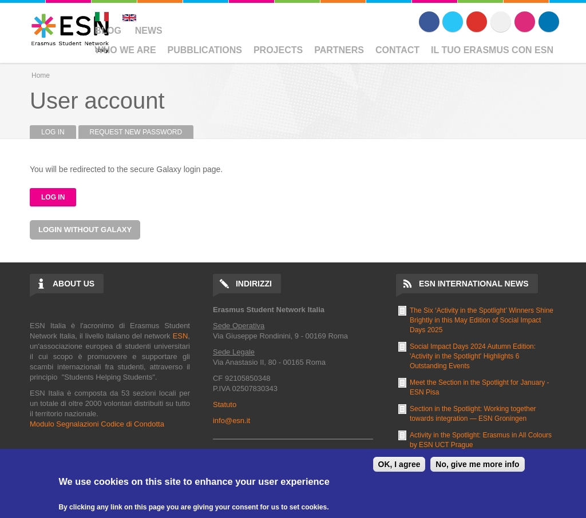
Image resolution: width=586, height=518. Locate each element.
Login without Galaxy (85, 229)
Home (40, 75)
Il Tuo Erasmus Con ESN (492, 50)
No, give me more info (477, 464)
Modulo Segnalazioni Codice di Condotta (97, 424)
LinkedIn (549, 21)
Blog (108, 30)
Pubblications (205, 50)
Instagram (524, 21)
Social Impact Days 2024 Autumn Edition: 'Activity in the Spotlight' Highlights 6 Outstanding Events (473, 356)
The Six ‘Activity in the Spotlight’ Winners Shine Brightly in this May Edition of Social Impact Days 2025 (481, 320)
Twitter (452, 21)
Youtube (476, 21)
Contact (397, 50)
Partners (339, 50)
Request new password (136, 132)
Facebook (429, 21)
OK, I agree (399, 464)
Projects (278, 50)
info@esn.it (231, 420)
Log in (58, 132)
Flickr (500, 21)
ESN (180, 336)
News (149, 30)
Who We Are (125, 50)
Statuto (224, 404)
